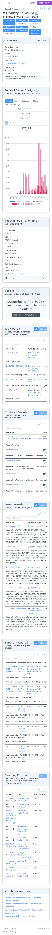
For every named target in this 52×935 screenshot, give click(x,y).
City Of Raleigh (9, 874)
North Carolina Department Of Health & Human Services (34, 670)
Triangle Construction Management (23, 855)
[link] (44, 424)
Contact (13, 928)
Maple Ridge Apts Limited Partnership (22, 829)
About (5, 928)
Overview (9, 21)
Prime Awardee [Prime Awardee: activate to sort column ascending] (34, 663)
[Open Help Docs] (23, 9)
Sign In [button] (32, 3)
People (9, 24)
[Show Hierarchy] (23, 50)
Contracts (22, 27)
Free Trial (17, 315)
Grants (9, 30)
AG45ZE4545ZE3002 (14, 379)
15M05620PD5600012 (14, 460)
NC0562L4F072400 (14, 567)
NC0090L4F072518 (13, 526)
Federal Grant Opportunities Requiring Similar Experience (24, 905)
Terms (5, 931)
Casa (19, 867)
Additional (35, 33)
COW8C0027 (11, 390)
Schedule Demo (32, 315)
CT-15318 (9, 706)
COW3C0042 (11, 352)
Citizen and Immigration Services (34, 355)
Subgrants (22, 30)
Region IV (34, 526)
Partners (35, 30)
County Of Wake (22, 667)
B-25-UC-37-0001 (13, 588)
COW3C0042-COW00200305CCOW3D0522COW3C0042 (24, 437)
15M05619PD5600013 (14, 449)
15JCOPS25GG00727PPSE (16, 608)
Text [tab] (44, 40)
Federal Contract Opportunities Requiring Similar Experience (23, 899)
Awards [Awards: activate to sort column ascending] (42, 794)
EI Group (20, 861)
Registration (35, 21)
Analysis (22, 21)
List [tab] (38, 40)
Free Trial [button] (44, 3)
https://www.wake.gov (15, 63)
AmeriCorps (35, 547)
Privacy (13, 931)
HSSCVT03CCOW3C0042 (16, 366)
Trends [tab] (9, 101)
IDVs (9, 27)
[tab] (6, 123)
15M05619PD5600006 (14, 474)
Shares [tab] (17, 101)
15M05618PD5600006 (14, 484)
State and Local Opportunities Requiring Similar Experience (25, 911)
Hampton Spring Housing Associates (23, 846)
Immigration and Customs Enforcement (34, 392)
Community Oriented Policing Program (35, 610)
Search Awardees (12, 9)
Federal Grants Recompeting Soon (20, 916)
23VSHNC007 (11, 547)
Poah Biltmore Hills (21, 709)
